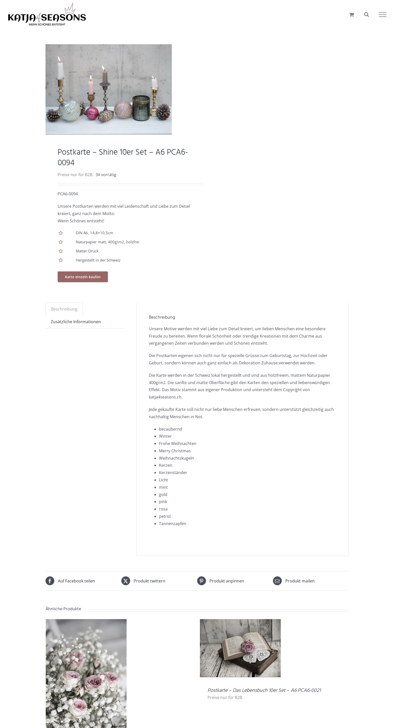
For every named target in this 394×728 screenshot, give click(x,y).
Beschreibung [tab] (64, 309)
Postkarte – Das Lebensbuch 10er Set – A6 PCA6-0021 (264, 691)
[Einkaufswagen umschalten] (351, 14)
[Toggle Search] (366, 14)
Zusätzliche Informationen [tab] (76, 321)
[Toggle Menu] (382, 14)
